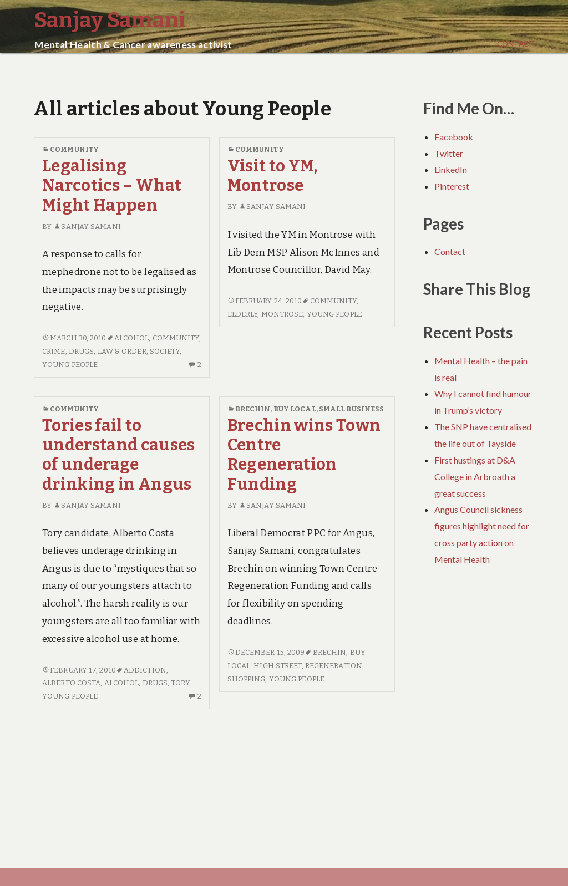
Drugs (81, 351)
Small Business (351, 409)
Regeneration (333, 665)
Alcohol (131, 338)
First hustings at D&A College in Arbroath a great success (474, 476)
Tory (180, 683)
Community (74, 149)
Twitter (448, 153)
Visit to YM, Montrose (272, 175)
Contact (515, 43)
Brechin (253, 409)
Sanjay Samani (86, 226)
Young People (70, 364)
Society (165, 351)
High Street (277, 665)
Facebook (453, 136)
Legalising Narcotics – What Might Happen (111, 185)
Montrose (282, 314)
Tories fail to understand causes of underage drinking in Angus (118, 455)
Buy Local (294, 409)
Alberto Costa (71, 683)
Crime (53, 351)
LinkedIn (450, 169)
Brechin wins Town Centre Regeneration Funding (304, 455)
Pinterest (451, 186)
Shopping (246, 679)
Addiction (145, 670)
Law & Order (122, 351)
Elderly (242, 314)
